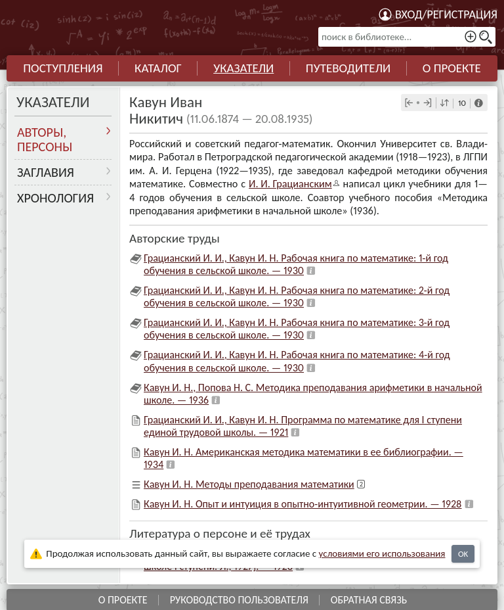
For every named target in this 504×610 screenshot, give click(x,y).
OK (463, 554)
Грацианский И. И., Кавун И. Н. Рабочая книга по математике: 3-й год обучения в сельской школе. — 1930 (297, 327)
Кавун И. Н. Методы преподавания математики (249, 483)
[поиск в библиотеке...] (406, 37)
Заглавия (45, 172)
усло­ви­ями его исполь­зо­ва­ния (382, 553)
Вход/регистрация (446, 14)
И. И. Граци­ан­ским (290, 183)
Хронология (55, 198)
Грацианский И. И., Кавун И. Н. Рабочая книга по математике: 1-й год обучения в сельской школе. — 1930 (296, 262)
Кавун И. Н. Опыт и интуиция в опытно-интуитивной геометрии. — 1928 (303, 502)
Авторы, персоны (44, 139)
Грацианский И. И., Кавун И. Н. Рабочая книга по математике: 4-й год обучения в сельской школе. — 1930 (297, 359)
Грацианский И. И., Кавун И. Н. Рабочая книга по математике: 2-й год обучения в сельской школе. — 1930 (297, 294)
